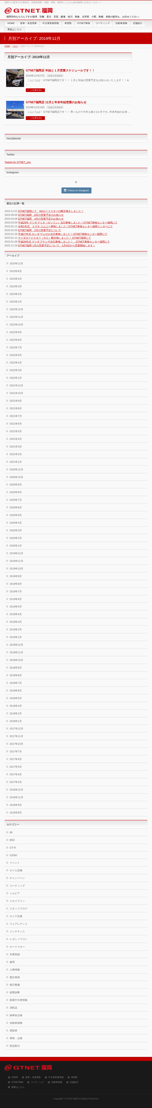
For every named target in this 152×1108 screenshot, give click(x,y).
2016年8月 (16, 812)
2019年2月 (16, 629)
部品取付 (15, 1045)
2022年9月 (16, 332)
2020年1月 (16, 545)
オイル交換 (16, 870)
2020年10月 (16, 477)
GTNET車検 (17, 1082)
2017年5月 (16, 766)
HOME (14, 1077)
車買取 (74, 1077)
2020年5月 (16, 515)
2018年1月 (16, 721)
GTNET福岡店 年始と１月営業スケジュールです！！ (60, 70)
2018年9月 (16, 667)
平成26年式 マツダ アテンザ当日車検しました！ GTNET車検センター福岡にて (64, 241)
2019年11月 (16, 560)
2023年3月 (16, 286)
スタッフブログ (55, 76)
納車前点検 (16, 1015)
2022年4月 (16, 362)
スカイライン (17, 900)
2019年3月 (16, 621)
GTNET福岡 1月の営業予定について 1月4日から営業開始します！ (56, 245)
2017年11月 (16, 736)
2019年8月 (16, 583)
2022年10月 (16, 324)
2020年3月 (16, 530)
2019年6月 (16, 599)
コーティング (17, 885)
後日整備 (15, 984)
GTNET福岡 (72, 1098)
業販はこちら (18, 1087)
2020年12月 (16, 469)
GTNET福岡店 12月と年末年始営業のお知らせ (56, 102)
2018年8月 (16, 675)
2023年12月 (16, 263)
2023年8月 (16, 271)
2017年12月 (16, 728)
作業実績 (15, 954)
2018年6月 (16, 690)
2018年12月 (16, 644)
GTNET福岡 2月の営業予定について (39, 230)
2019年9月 (16, 576)
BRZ (12, 840)
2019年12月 (16, 553)
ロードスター (17, 946)
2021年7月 (16, 416)
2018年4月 (16, 705)
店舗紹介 (74, 1082)
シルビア (15, 893)
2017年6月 (16, 759)
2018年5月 (16, 698)
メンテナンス (17, 931)
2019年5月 (16, 606)
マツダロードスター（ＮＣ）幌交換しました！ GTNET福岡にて (54, 237)
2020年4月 (16, 522)
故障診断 (15, 992)
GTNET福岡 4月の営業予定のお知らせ (41, 218)
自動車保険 (16, 1022)
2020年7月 (16, 499)
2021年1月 (16, 461)
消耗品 (13, 1007)
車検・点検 (16, 1038)
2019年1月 (16, 637)
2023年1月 (16, 301)
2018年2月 (16, 713)
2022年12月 (16, 309)
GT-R (13, 847)
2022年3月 (16, 370)
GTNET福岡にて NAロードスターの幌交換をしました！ (51, 211)
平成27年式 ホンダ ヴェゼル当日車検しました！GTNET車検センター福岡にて (62, 234)
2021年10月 (16, 393)
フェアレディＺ (18, 923)
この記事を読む (35, 90)
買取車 (13, 1030)
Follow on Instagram (76, 190)
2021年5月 (16, 431)
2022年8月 (16, 339)
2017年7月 (16, 751)
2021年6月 (16, 423)
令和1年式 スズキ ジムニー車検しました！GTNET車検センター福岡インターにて (65, 226)
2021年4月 (16, 438)
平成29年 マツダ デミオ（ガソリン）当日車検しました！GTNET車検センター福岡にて (67, 222)
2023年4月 (16, 278)
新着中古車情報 (18, 1000)
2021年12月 (16, 385)
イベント (15, 862)
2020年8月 (16, 492)
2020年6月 (16, 507)
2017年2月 (16, 782)
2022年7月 (16, 347)
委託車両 (15, 977)
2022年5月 (16, 355)
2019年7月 (16, 591)
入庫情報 (15, 969)
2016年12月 (16, 789)
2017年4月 (16, 774)
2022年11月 (16, 316)
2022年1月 (16, 377)
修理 (12, 962)
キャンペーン (17, 878)
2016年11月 (16, 797)
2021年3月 (16, 446)
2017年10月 (16, 743)
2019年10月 (16, 568)
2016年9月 (16, 804)
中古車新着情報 (56, 1077)
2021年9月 (16, 400)
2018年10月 (16, 660)
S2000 (13, 855)
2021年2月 (16, 454)
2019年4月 (16, 614)
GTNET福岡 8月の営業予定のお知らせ (41, 214)
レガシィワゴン (18, 939)
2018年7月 (16, 682)
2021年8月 (16, 408)
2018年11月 (16, 652)
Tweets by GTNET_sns (18, 162)
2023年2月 (16, 294)
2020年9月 (16, 484)
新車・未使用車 (33, 1077)
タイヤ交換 (16, 916)
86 (11, 832)
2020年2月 (16, 538)
